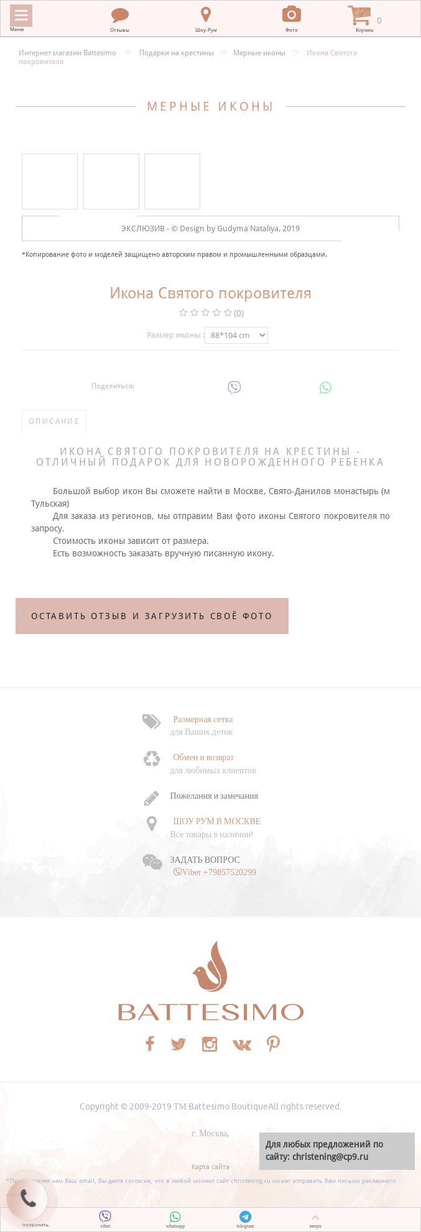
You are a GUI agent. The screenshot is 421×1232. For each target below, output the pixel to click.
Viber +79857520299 (219, 872)
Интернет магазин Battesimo (67, 52)
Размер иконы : (176, 334)
